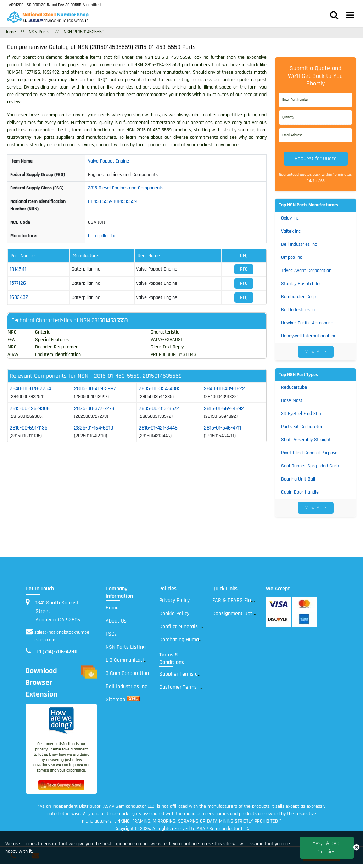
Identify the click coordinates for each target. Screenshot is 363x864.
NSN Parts (39, 32)
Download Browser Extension (61, 682)
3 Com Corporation (127, 673)
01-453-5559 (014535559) (113, 201)
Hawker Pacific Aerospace (307, 323)
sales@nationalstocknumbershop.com (61, 636)
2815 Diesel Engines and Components (125, 188)
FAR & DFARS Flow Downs (242, 600)
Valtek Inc (291, 231)
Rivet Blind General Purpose (309, 453)
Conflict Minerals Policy (185, 626)
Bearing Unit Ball (298, 479)
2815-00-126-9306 (30, 408)
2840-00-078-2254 (30, 388)
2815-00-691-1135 (29, 428)
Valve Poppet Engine (108, 161)
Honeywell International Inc (308, 336)
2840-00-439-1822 (224, 388)
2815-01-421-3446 (158, 428)
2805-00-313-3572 (159, 408)
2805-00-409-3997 (95, 388)
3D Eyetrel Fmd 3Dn (301, 413)
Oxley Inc (290, 218)
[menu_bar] (350, 16)
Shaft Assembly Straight (306, 440)
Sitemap (115, 699)
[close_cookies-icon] (356, 847)
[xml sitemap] (133, 699)
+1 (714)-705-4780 (57, 651)
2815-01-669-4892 (224, 408)
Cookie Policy (174, 613)
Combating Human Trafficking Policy (200, 639)
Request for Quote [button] (316, 158)
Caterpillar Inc (102, 236)
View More (315, 351)
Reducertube (294, 387)
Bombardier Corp (298, 297)
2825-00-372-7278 (94, 408)
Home (112, 608)
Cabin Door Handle (300, 492)
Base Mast (291, 400)
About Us (116, 621)
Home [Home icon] (10, 32)
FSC (111, 634)
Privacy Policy (174, 600)
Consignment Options (237, 613)
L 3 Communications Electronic (141, 660)
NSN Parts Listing (126, 647)
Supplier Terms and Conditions (194, 674)
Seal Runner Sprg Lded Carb (310, 466)
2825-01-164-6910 (93, 428)
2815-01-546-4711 (222, 428)
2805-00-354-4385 (160, 388)
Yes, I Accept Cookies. (327, 848)
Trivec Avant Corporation (306, 270)
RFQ (244, 269)
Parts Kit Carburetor (302, 427)
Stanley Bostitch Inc (301, 283)
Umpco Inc (291, 257)
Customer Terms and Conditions (196, 687)
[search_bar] (334, 16)
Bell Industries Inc (299, 244)
